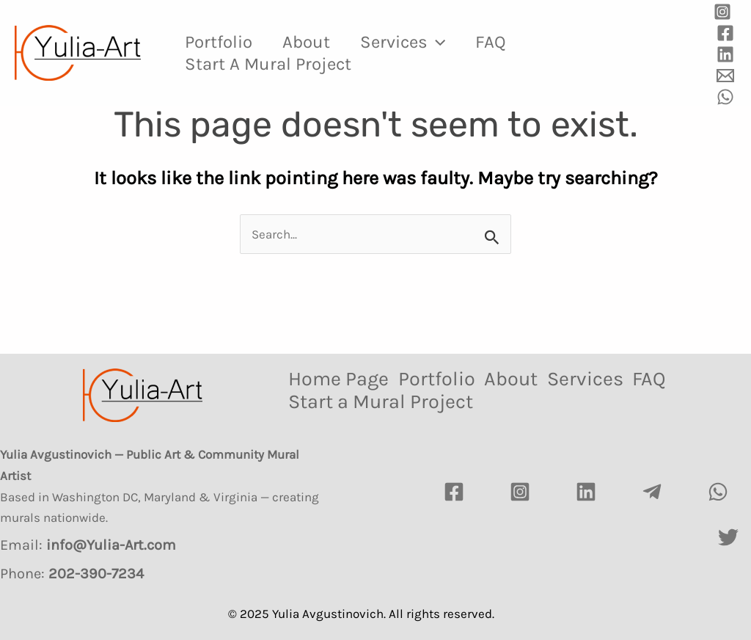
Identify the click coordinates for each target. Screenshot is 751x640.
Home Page (338, 379)
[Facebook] (725, 33)
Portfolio (221, 42)
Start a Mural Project (271, 64)
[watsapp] (718, 491)
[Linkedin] (725, 54)
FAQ (509, 42)
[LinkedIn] (586, 491)
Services (415, 42)
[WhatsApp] (725, 97)
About (314, 42)
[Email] (725, 75)
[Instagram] (722, 12)
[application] (449, 42)
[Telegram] (652, 491)
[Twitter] (728, 537)
